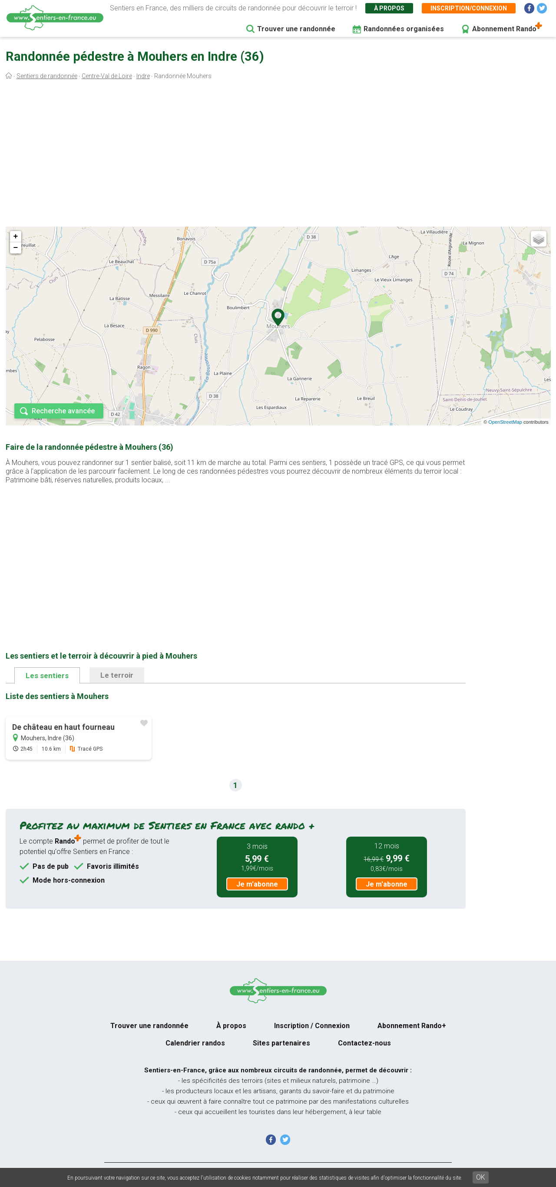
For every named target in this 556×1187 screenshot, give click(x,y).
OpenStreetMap (505, 422)
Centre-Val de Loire (107, 76)
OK (480, 1177)
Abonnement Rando (504, 29)
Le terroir (116, 675)
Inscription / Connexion (312, 1026)
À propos (389, 8)
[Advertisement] (278, 155)
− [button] (15, 248)
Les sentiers (47, 675)
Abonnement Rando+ (411, 1026)
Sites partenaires (281, 1043)
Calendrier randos (195, 1043)
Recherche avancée (63, 411)
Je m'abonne (257, 884)
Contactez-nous (364, 1043)
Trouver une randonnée (296, 29)
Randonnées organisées (404, 29)
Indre (143, 76)
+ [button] (15, 236)
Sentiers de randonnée (47, 76)
